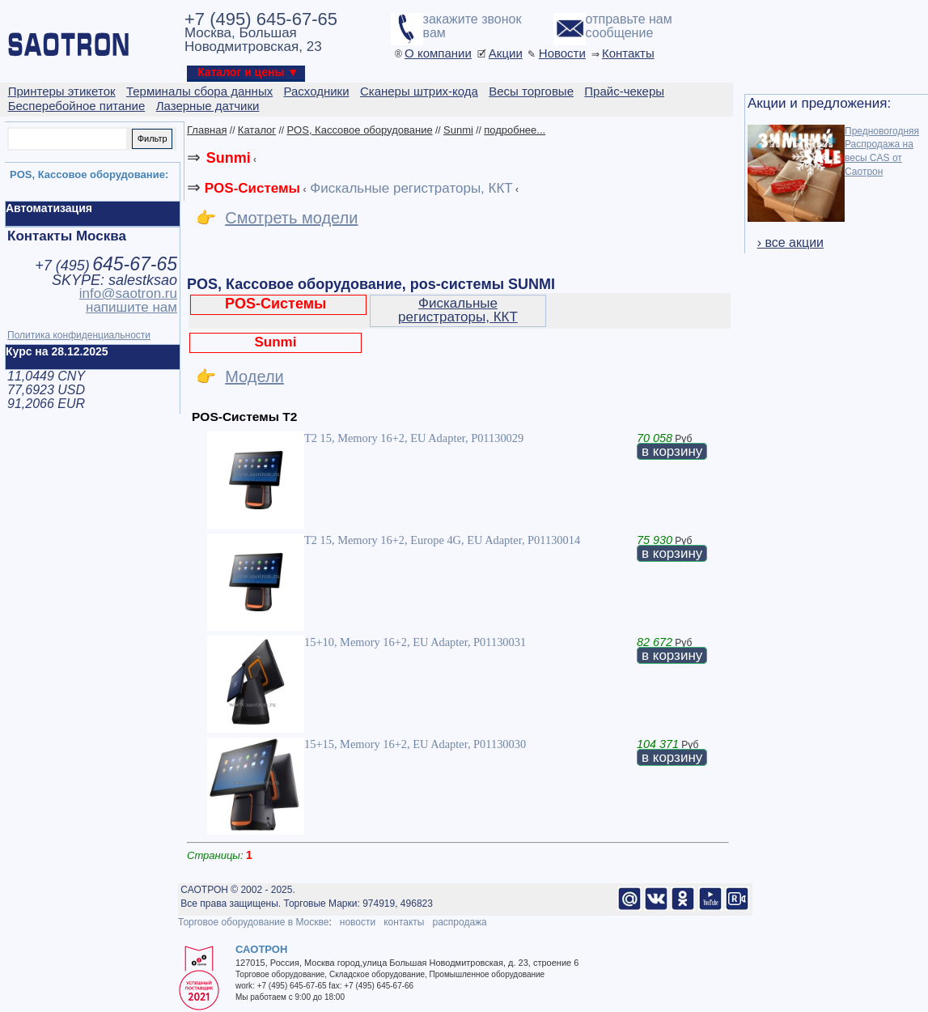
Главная (207, 130)
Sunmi (458, 130)
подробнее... (514, 130)
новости (357, 922)
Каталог (257, 130)
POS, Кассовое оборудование (359, 130)
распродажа (459, 922)
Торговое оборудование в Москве (253, 922)
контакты (403, 922)
